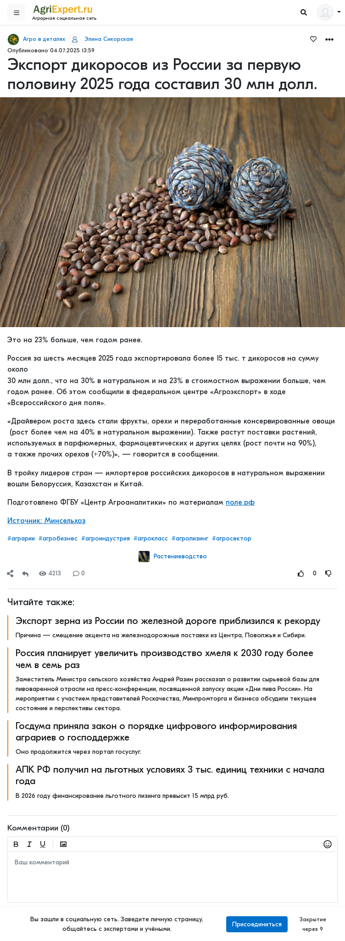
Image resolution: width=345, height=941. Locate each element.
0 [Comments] (79, 573)
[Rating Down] (328, 573)
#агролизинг (190, 538)
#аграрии (21, 538)
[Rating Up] (301, 573)
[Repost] (25, 573)
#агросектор (231, 538)
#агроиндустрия (105, 538)
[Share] (10, 573)
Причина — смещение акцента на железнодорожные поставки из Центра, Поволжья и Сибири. (161, 635)
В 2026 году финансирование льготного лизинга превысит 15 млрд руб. (122, 796)
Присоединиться (257, 924)
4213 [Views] (50, 573)
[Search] (304, 13)
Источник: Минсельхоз (46, 521)
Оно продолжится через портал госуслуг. (78, 752)
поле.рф (240, 502)
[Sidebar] (16, 12)
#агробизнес (58, 538)
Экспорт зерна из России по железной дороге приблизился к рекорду (168, 620)
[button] (329, 38)
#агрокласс (151, 538)
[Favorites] (313, 38)
